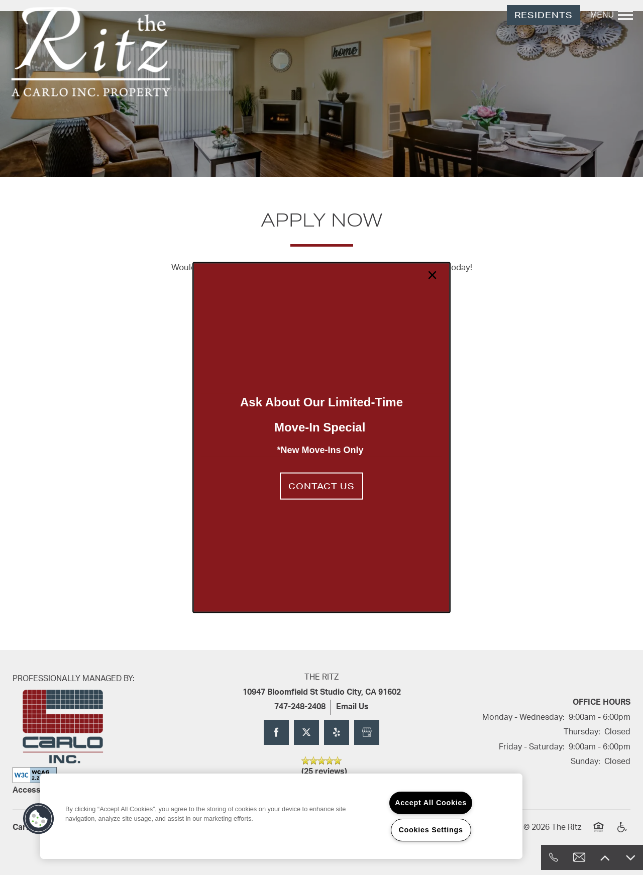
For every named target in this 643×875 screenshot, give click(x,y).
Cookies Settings (430, 830)
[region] (281, 816)
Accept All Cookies (431, 803)
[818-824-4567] (553, 857)
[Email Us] (579, 857)
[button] (321, 485)
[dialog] (321, 438)
